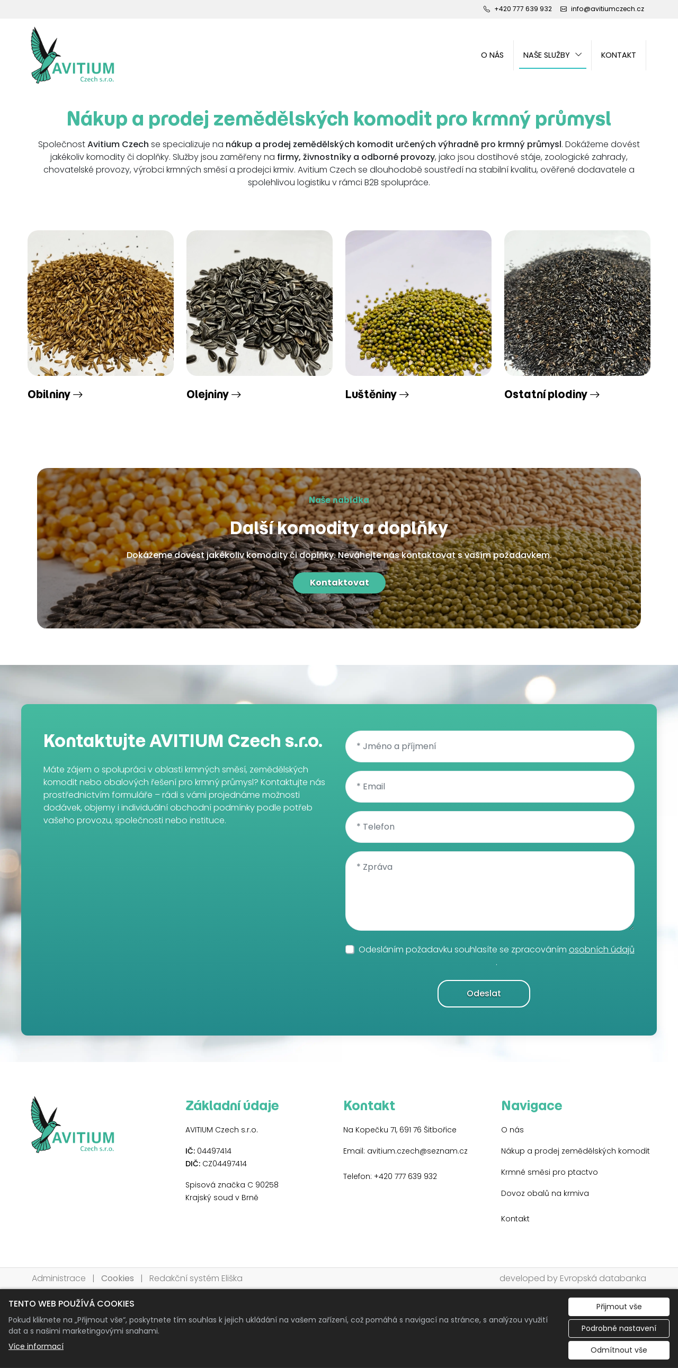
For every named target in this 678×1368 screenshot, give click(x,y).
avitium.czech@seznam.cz (417, 1151)
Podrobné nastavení (619, 1328)
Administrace (59, 1278)
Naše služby (546, 55)
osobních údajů (602, 949)
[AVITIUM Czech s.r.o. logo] (73, 55)
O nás (492, 55)
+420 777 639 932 (405, 1176)
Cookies (117, 1278)
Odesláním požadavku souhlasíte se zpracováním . (497, 955)
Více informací (36, 1346)
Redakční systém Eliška (196, 1278)
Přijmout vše (619, 1306)
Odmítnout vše (619, 1350)
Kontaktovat (339, 583)
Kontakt (618, 55)
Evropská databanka (603, 1278)
